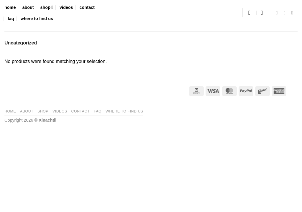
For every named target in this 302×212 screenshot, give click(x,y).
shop (46, 7)
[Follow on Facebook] (278, 12)
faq (11, 18)
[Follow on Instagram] (286, 12)
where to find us (37, 18)
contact (87, 7)
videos (66, 7)
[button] (251, 12)
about (28, 7)
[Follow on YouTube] (293, 12)
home (10, 7)
